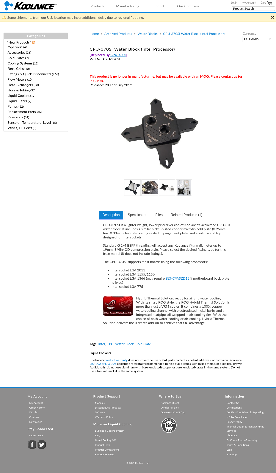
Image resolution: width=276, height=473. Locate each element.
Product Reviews (104, 454)
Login (234, 2)
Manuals (100, 402)
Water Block (124, 344)
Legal (229, 449)
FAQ (97, 435)
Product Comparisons (107, 449)
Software (100, 412)
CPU (110, 344)
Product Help (102, 444)
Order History (37, 407)
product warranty (116, 360)
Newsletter (35, 421)
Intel (101, 344)
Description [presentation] (111, 215)
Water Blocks (148, 33)
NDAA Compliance (237, 417)
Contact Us (233, 402)
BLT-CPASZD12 (178, 278)
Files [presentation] (159, 215)
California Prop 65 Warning (242, 440)
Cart (267, 3)
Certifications (234, 407)
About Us (232, 435)
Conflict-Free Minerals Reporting (245, 412)
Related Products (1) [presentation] (186, 215)
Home (94, 33)
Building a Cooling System (109, 430)
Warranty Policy (104, 417)
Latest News (36, 435)
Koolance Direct (170, 402)
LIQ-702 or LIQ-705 (103, 363)
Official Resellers (170, 407)
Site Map (232, 454)
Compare (34, 417)
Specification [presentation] (137, 215)
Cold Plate (143, 344)
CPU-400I (118, 55)
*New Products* (19, 42)
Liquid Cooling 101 (105, 440)
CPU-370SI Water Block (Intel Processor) (193, 33)
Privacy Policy (234, 421)
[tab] (111, 215)
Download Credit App (173, 412)
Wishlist (33, 412)
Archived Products (118, 33)
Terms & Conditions (238, 444)
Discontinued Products (108, 407)
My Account (249, 2)
